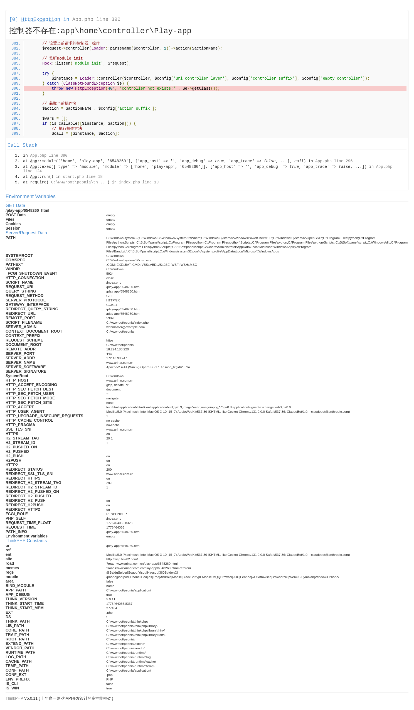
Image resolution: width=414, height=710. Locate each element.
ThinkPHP (14, 698)
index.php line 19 (139, 182)
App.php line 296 (334, 161)
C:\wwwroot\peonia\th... (78, 182)
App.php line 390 (96, 19)
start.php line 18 (83, 177)
